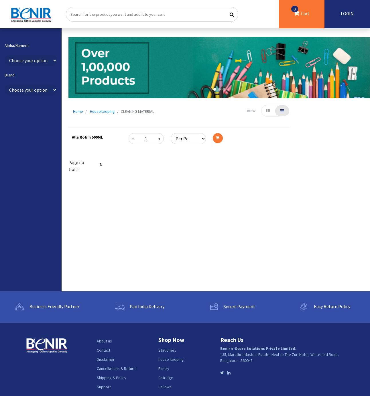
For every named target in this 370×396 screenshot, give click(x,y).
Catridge (165, 377)
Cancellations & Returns (117, 368)
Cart (300, 11)
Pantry (163, 368)
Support (104, 386)
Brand (10, 75)
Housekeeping (102, 111)
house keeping (171, 359)
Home (78, 111)
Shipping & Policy (111, 377)
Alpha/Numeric (17, 45)
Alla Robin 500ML (87, 137)
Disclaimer (106, 359)
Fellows (165, 386)
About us (104, 341)
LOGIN (347, 13)
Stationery (167, 350)
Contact (103, 350)
